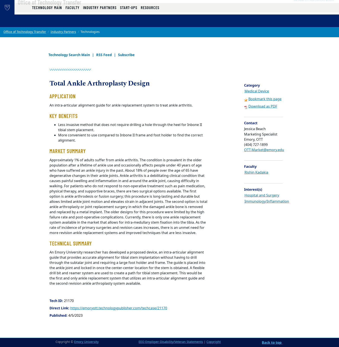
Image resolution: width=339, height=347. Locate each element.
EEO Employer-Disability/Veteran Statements (171, 342)
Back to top (272, 342)
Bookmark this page (264, 99)
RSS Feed (104, 54)
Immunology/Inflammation (267, 201)
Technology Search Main (69, 54)
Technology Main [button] (47, 22)
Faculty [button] (73, 22)
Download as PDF (262, 106)
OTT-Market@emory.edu (264, 150)
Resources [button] (150, 22)
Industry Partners (63, 32)
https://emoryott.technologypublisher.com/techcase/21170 (118, 308)
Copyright (213, 342)
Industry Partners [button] (100, 22)
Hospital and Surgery (262, 195)
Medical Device (257, 91)
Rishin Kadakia (256, 172)
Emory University (86, 342)
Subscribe (126, 54)
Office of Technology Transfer (62, 11)
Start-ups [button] (128, 22)
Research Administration (314, 8)
